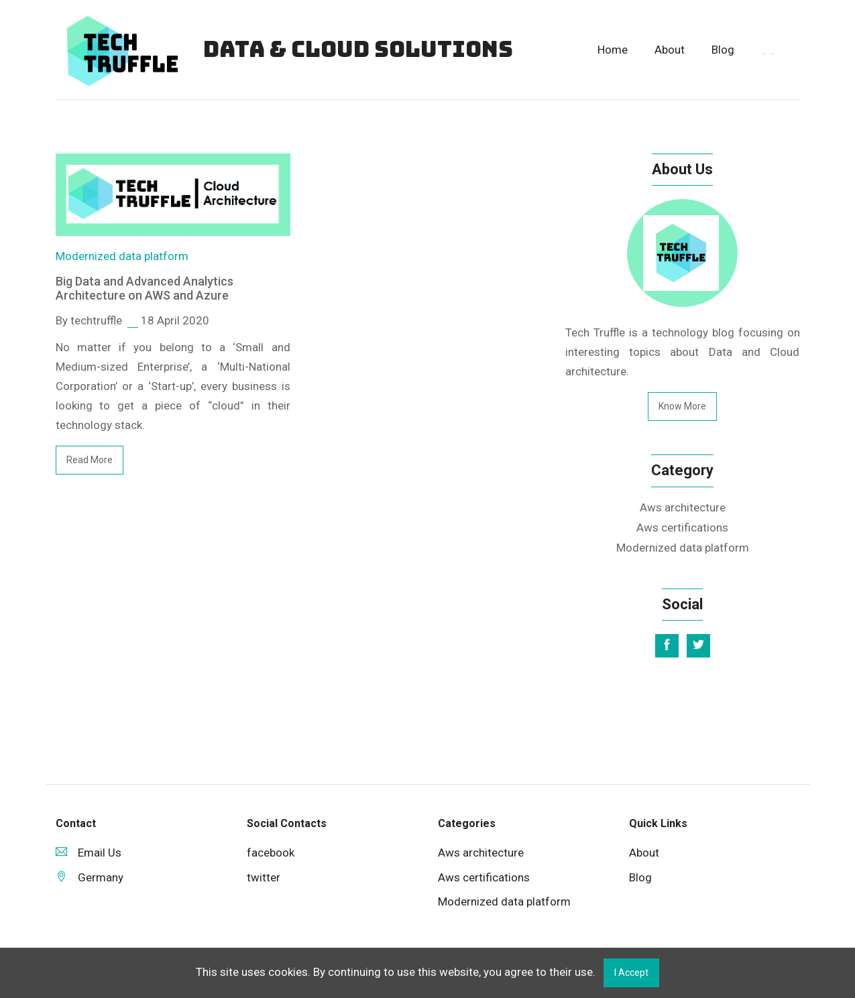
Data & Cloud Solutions (358, 49)
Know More (682, 406)
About (669, 49)
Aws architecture (683, 507)
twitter (263, 877)
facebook (270, 852)
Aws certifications (682, 527)
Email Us (88, 852)
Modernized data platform (122, 256)
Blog (722, 49)
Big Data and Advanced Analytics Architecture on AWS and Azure (144, 288)
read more (89, 459)
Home (612, 49)
